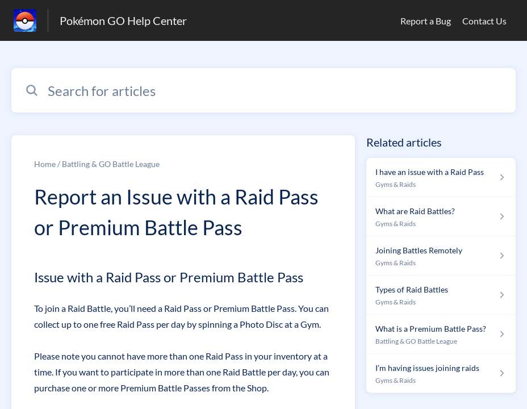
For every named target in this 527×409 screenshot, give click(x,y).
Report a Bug (425, 20)
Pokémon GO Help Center (123, 20)
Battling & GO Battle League (111, 164)
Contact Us (484, 20)
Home (45, 164)
